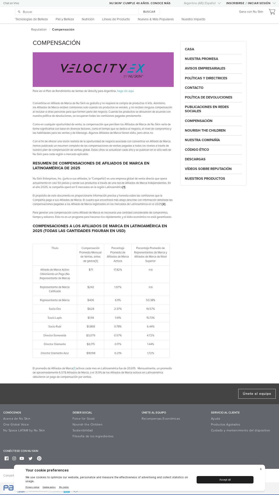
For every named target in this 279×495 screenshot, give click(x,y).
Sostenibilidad (83, 430)
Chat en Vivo (11, 3)
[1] (74, 368)
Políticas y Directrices (206, 78)
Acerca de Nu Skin (16, 418)
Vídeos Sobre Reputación (208, 169)
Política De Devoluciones (208, 97)
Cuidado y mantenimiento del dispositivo (240, 430)
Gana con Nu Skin (251, 12)
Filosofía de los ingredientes (93, 436)
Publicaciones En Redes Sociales (207, 109)
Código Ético (197, 149)
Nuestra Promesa (201, 59)
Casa (189, 49)
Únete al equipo (257, 394)
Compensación (199, 121)
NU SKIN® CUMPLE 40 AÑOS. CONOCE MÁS (140, 3)
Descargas (195, 159)
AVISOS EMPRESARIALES (205, 68)
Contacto (194, 88)
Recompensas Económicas (161, 418)
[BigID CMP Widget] (139, 479)
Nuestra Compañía (202, 140)
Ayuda (215, 418)
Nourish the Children (205, 130)
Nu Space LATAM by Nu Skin (24, 430)
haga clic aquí (125, 91)
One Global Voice (16, 424)
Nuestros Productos (205, 178)
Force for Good (84, 418)
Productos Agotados (225, 424)
